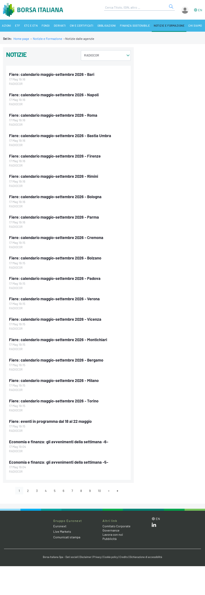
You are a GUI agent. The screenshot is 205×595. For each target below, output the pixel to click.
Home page (21, 38)
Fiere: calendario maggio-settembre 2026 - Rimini (53, 176)
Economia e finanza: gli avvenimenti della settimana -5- (58, 462)
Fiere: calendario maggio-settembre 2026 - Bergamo (56, 360)
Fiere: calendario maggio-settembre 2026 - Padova (54, 278)
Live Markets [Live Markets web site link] (62, 531)
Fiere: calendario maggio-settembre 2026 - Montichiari (58, 339)
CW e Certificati (81, 25)
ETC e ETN (31, 25)
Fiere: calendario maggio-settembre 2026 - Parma (54, 217)
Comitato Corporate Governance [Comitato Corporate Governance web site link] (116, 528)
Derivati (60, 25)
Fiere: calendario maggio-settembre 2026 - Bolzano (55, 257)
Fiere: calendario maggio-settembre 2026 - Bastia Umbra (60, 135)
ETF (17, 25)
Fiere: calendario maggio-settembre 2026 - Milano (54, 380)
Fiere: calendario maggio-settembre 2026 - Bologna (55, 196)
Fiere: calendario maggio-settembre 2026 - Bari (51, 74)
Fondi (46, 25)
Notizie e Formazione (169, 25)
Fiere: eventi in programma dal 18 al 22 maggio (50, 421)
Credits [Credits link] (124, 557)
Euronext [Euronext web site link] (59, 526)
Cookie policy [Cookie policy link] (110, 557)
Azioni (6, 25)
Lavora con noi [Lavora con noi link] (112, 534)
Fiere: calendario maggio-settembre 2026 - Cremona (56, 237)
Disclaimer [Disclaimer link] (85, 557)
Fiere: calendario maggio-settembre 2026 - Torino (53, 400)
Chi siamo (195, 25)
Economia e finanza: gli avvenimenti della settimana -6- (58, 441)
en (200, 10)
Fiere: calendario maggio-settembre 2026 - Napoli (54, 94)
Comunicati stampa (66, 537)
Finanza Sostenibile (135, 25)
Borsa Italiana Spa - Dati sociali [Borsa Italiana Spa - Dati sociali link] (60, 557)
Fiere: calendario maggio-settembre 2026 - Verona (54, 298)
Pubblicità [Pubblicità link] (109, 539)
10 (99, 490)
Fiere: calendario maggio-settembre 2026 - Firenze (55, 156)
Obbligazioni (106, 25)
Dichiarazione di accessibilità (145, 557)
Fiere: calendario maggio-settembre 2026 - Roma (53, 115)
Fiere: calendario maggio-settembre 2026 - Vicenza (55, 319)
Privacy (97, 557)
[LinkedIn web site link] (154, 526)
